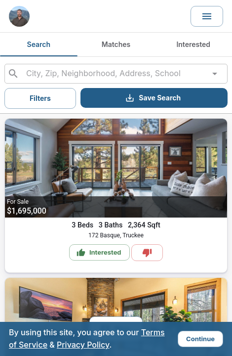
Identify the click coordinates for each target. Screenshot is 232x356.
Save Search (153, 98)
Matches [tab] (116, 44)
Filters (40, 98)
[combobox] (116, 74)
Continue (200, 339)
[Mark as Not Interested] (147, 252)
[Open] (215, 74)
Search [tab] (38, 44)
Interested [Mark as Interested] (99, 252)
